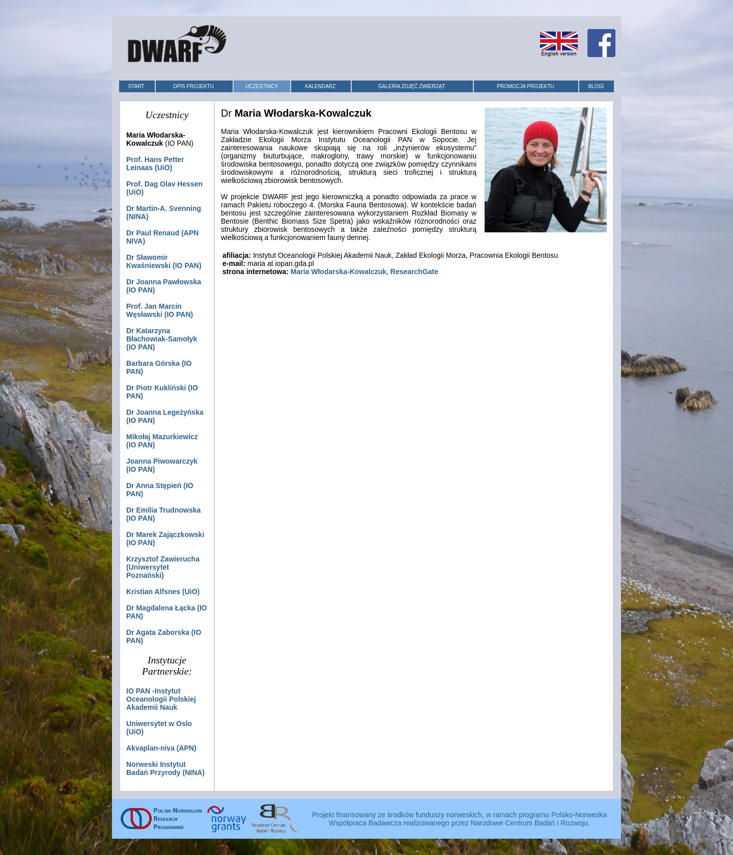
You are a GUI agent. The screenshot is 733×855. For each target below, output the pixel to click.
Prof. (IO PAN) (159, 310)
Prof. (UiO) (155, 163)
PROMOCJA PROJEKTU (525, 86)
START (136, 86)
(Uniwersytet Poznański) (163, 567)
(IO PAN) (161, 339)
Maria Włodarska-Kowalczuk (338, 272)
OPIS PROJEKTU (193, 86)
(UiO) (163, 591)
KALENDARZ (320, 86)
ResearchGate (414, 272)
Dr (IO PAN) (164, 261)
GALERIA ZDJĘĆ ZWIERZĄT (411, 86)
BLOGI (596, 86)
